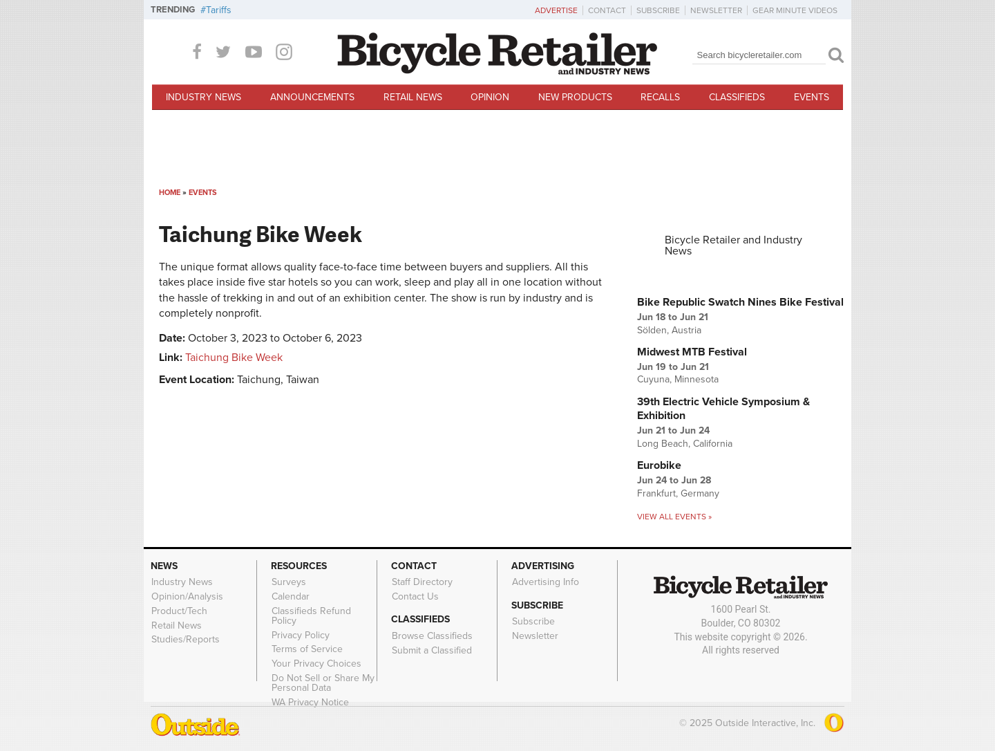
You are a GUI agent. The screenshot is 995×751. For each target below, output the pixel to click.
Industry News (203, 97)
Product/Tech (179, 610)
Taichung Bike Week (234, 357)
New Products (575, 97)
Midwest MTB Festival (692, 352)
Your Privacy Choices (316, 663)
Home (169, 192)
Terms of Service (307, 649)
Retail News (412, 97)
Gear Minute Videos (794, 10)
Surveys (289, 582)
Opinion (490, 97)
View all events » (674, 516)
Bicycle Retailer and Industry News (733, 245)
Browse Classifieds (432, 635)
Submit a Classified (432, 650)
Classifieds (737, 97)
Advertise (556, 10)
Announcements (312, 97)
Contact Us (415, 596)
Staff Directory (422, 582)
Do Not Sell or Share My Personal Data (323, 683)
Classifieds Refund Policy (311, 615)
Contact (607, 10)
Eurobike (659, 465)
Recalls (660, 97)
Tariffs (218, 10)
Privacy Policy (301, 634)
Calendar (291, 596)
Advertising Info (545, 582)
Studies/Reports (185, 639)
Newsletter (716, 10)
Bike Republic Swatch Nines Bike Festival (740, 302)
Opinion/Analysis (187, 596)
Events (811, 97)
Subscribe (658, 10)
